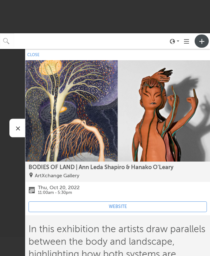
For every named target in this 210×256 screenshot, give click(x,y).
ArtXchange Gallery (57, 176)
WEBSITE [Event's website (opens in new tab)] (118, 206)
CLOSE (33, 55)
